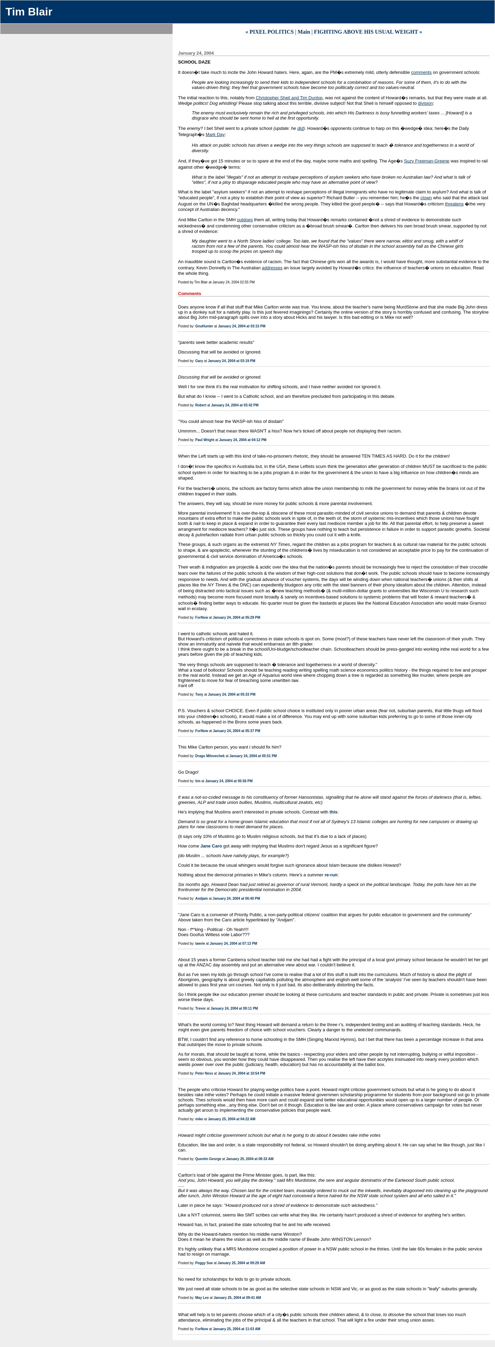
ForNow (201, 617)
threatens (454, 203)
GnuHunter (204, 326)
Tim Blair (29, 11)
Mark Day (215, 134)
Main (304, 32)
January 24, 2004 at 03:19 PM (231, 361)
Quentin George (208, 1159)
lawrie (200, 943)
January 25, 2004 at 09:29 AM (241, 1263)
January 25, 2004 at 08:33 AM (250, 1159)
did (300, 128)
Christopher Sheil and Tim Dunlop (289, 97)
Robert (200, 405)
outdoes (245, 219)
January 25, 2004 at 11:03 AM (236, 1329)
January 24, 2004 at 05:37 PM (236, 731)
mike (199, 1119)
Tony (199, 694)
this (334, 812)
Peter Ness (204, 1073)
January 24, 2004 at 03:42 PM (234, 405)
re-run (331, 874)
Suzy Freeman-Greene (426, 161)
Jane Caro (211, 846)
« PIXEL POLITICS (269, 32)
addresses (272, 267)
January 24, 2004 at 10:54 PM (241, 1073)
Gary (199, 361)
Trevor (200, 1008)
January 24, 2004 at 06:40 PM (236, 898)
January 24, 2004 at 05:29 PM (236, 617)
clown (426, 197)
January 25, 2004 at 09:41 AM (237, 1298)
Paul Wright (204, 440)
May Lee (202, 1298)
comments (421, 72)
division (425, 103)
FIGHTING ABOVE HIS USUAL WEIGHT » (368, 32)
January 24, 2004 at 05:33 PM (231, 694)
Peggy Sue (204, 1263)
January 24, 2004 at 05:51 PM (253, 756)
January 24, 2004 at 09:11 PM (234, 1008)
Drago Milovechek (210, 756)
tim (197, 781)
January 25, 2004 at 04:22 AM (231, 1119)
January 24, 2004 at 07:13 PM (233, 943)
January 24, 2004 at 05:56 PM (229, 781)
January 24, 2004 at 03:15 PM (241, 326)
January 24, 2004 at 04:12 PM (242, 440)
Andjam (201, 898)
